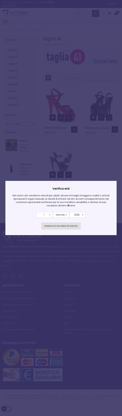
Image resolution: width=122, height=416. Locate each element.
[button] (44, 215)
